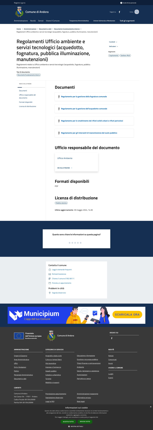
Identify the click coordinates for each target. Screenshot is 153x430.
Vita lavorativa (50, 363)
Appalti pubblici (51, 371)
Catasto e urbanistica (53, 375)
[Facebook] (117, 11)
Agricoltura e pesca (84, 378)
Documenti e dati (45, 29)
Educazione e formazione (86, 355)
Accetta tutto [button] (68, 422)
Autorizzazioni (82, 374)
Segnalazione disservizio (54, 397)
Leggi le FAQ (49, 401)
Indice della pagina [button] (25, 84)
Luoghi (110, 374)
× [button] (150, 407)
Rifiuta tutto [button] (85, 421)
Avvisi (110, 363)
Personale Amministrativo (23, 375)
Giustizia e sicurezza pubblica (87, 359)
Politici (16, 371)
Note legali (81, 401)
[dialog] (76, 417)
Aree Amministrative (21, 359)
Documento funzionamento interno (67, 29)
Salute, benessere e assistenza (88, 371)
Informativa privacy (84, 397)
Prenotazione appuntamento (55, 393)
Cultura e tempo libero (53, 359)
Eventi (110, 377)
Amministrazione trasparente (87, 393)
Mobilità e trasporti (52, 382)
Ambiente (80, 367)
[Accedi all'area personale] (128, 2)
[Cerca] (136, 11)
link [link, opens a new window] (97, 417)
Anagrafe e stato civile (53, 355)
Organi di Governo (20, 355)
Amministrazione (30, 29)
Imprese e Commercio (53, 367)
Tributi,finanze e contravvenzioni (89, 363)
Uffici (16, 363)
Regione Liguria (19, 2)
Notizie (110, 355)
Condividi (113, 42)
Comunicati (112, 359)
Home (19, 29)
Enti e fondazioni (20, 367)
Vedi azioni (114, 46)
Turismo (48, 378)
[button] (76, 426)
